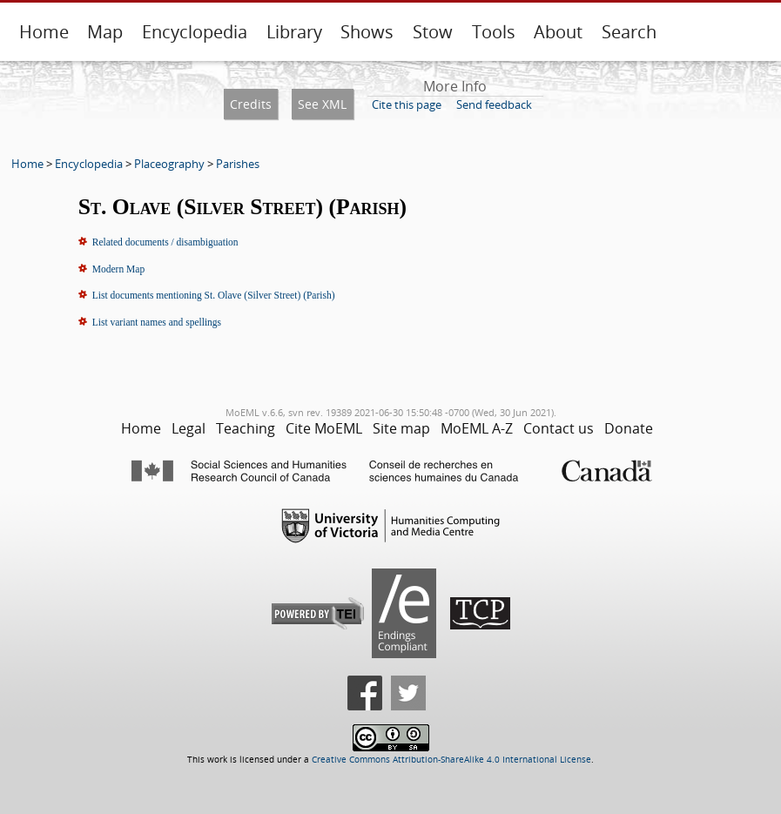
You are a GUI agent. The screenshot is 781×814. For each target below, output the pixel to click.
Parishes (237, 164)
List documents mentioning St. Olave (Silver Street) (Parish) (213, 295)
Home (44, 32)
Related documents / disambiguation (165, 242)
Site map (401, 428)
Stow (433, 32)
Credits (251, 104)
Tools (493, 32)
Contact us (558, 428)
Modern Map (118, 269)
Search (629, 32)
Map (105, 32)
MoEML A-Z (477, 428)
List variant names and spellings (156, 322)
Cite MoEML (324, 428)
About (558, 32)
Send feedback (494, 104)
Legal (188, 428)
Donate (628, 428)
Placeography (169, 164)
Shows (367, 32)
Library (294, 32)
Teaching (245, 428)
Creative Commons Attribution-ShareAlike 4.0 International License (451, 759)
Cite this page (406, 104)
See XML (322, 104)
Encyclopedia (194, 32)
